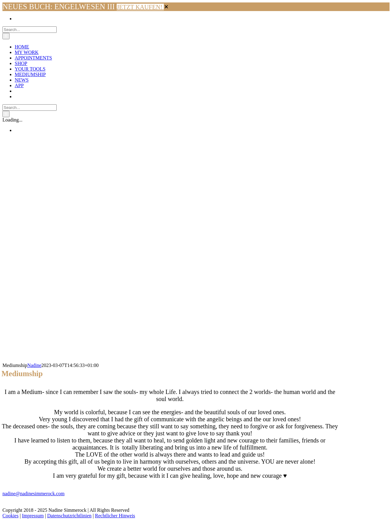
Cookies (10, 515)
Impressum (33, 515)
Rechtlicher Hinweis (115, 515)
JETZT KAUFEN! (140, 7)
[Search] (5, 36)
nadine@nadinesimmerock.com (33, 493)
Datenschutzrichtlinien (69, 515)
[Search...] (29, 29)
